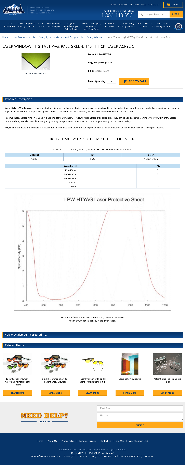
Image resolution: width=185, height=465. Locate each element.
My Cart (175, 4)
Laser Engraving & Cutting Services (126, 25)
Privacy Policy (67, 441)
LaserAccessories (9, 25)
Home (5, 37)
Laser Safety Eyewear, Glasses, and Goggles (55, 37)
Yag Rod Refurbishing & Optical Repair (71, 26)
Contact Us (106, 441)
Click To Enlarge (37, 73)
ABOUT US (122, 5)
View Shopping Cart (139, 441)
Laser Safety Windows (92, 37)
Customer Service (87, 441)
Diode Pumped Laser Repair (54, 25)
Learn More (17, 393)
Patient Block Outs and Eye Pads (167, 380)
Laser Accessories (21, 37)
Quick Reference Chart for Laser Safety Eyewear (55, 380)
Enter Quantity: (97, 81)
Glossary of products (143, 25)
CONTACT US (152, 5)
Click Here (44, 422)
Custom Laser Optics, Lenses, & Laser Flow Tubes (91, 26)
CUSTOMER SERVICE (137, 5)
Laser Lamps (41, 25)
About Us (51, 441)
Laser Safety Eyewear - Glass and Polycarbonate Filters (17, 382)
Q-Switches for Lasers (109, 25)
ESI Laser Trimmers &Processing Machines (161, 25)
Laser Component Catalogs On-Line (26, 25)
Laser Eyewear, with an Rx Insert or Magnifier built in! (92, 380)
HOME (112, 5)
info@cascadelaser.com (48, 456)
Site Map (121, 441)
